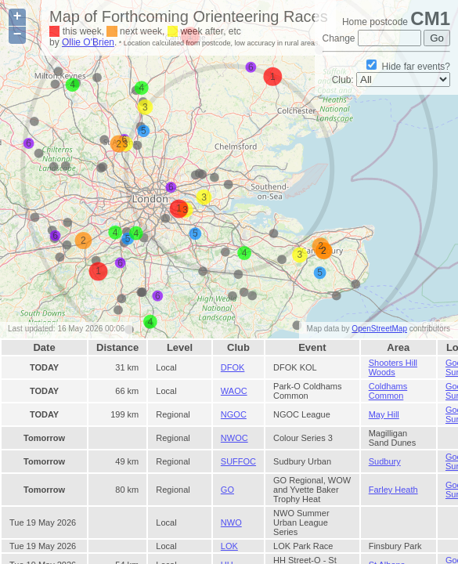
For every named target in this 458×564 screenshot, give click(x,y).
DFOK (233, 367)
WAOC (234, 391)
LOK (229, 546)
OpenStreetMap (379, 328)
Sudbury (385, 461)
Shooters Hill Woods (393, 367)
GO (227, 489)
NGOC (234, 414)
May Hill (384, 414)
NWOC (234, 438)
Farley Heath (393, 489)
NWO (231, 522)
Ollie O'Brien (88, 42)
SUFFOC (238, 461)
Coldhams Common (388, 390)
